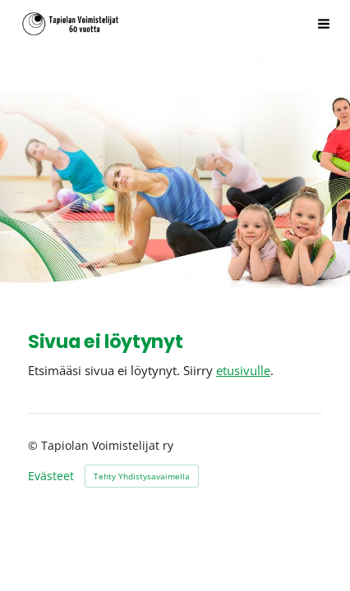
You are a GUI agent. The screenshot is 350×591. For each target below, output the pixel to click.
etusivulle (243, 370)
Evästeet (51, 476)
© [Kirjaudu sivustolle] (34, 445)
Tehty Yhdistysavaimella (142, 476)
